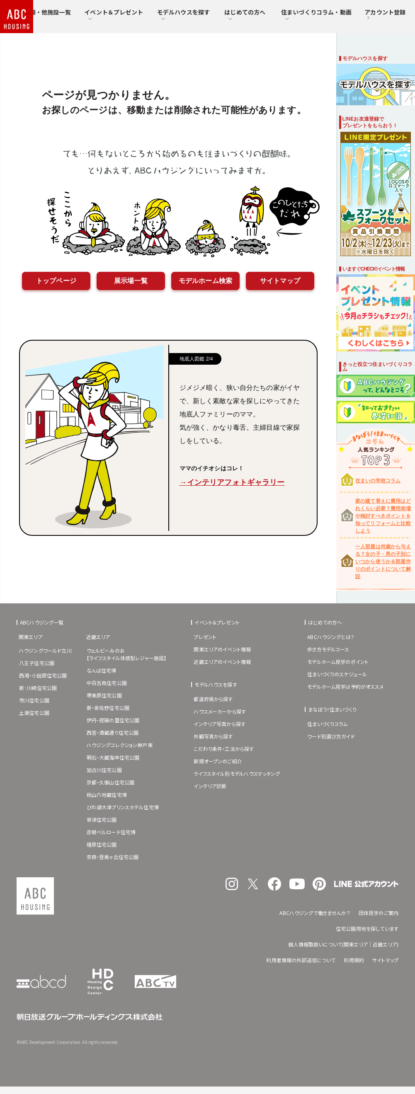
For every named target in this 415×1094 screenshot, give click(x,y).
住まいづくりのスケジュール (337, 674)
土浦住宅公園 (34, 712)
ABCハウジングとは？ (330, 636)
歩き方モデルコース (328, 649)
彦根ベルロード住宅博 (111, 831)
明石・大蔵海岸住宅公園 (113, 757)
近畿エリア (98, 636)
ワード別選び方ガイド (331, 736)
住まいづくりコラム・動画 (316, 14)
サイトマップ (280, 280)
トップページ (56, 280)
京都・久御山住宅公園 (111, 782)
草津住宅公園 (102, 819)
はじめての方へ (244, 14)
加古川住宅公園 (104, 769)
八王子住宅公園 (36, 662)
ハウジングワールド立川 (45, 650)
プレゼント (205, 636)
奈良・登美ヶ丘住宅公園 (113, 856)
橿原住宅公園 (102, 844)
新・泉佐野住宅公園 (108, 707)
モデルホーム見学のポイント (338, 661)
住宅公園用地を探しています (367, 928)
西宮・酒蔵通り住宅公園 (113, 732)
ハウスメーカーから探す (220, 711)
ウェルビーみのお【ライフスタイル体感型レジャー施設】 (127, 654)
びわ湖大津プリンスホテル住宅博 (123, 807)
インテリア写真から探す (219, 723)
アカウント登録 (384, 15)
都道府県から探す (213, 698)
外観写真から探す (213, 736)
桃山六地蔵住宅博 (107, 794)
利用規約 (354, 959)
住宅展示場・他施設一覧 (38, 14)
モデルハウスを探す (183, 14)
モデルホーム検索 (205, 280)
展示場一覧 (131, 280)
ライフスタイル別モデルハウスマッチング (237, 773)
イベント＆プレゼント (113, 14)
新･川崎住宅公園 (38, 687)
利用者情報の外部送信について (300, 959)
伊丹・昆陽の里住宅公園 (113, 720)
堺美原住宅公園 (104, 695)
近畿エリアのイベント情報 (222, 661)
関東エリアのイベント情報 (222, 649)
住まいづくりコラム (327, 723)
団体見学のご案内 (378, 912)
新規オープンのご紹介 (218, 761)
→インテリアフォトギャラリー (232, 482)
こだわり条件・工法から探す (224, 748)
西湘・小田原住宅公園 (43, 675)
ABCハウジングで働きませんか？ (314, 912)
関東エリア (31, 636)
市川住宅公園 (34, 700)
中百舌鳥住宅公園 (107, 682)
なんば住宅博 (101, 670)
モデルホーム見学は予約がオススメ (345, 686)
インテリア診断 (210, 785)
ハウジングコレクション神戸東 (120, 744)
